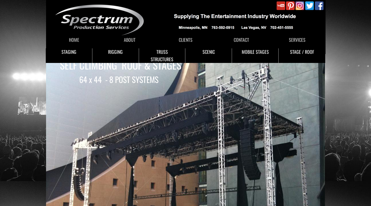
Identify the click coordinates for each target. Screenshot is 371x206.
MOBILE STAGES (255, 51)
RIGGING (115, 51)
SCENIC (209, 51)
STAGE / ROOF (302, 51)
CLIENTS (186, 39)
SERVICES (297, 39)
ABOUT (130, 39)
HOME (74, 39)
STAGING (68, 51)
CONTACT (241, 39)
